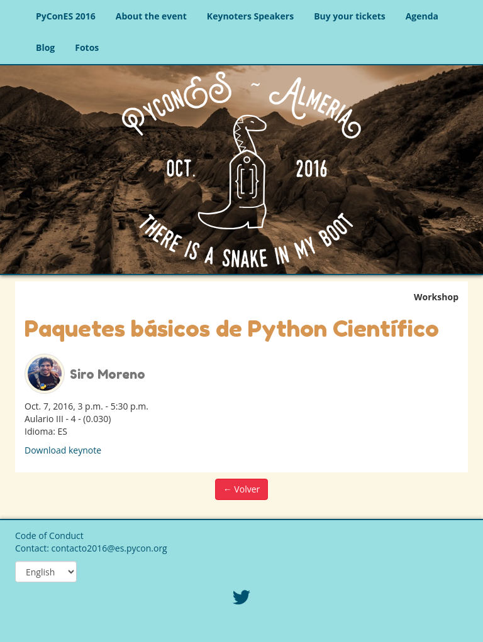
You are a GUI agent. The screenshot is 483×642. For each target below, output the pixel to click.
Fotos (87, 47)
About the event (151, 16)
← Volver (241, 489)
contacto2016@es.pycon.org (109, 548)
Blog (45, 47)
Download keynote (63, 450)
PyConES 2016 (66, 16)
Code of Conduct (49, 535)
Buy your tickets (350, 16)
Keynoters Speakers (250, 16)
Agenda (422, 16)
